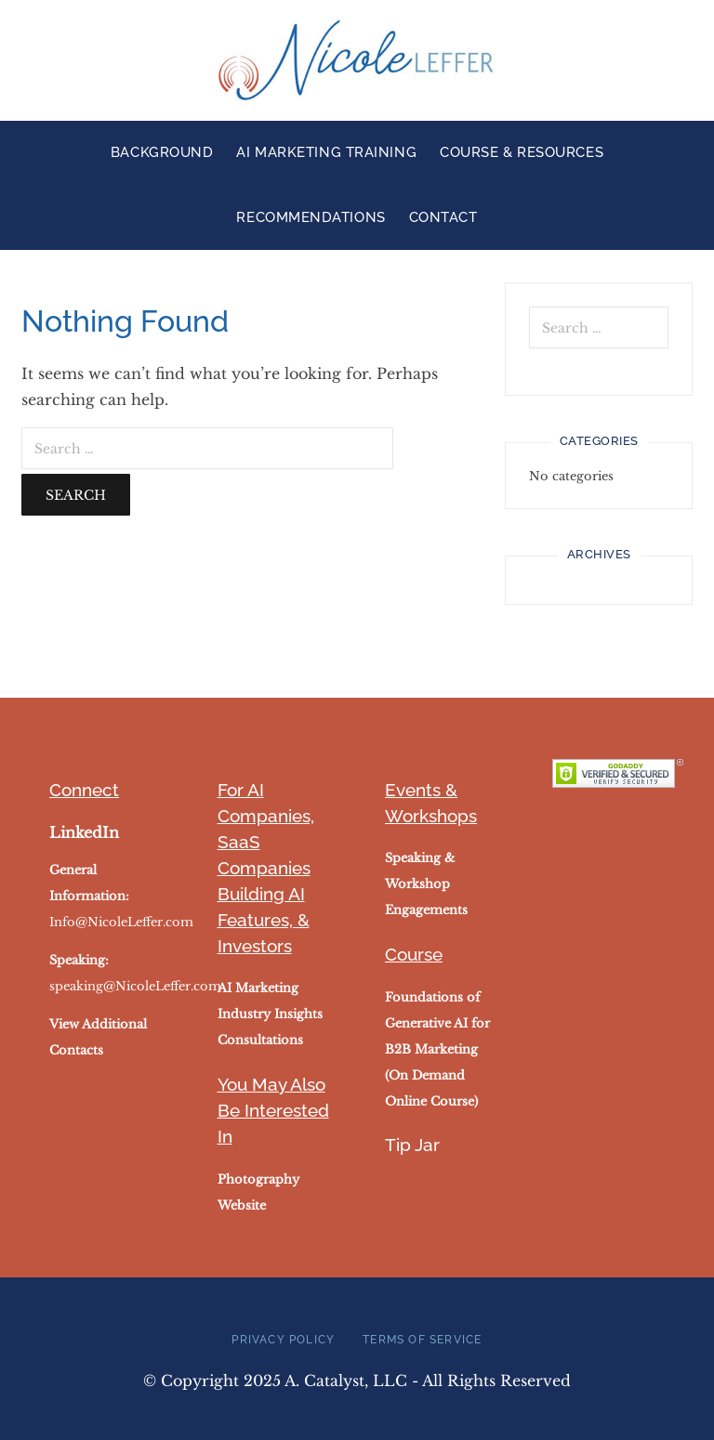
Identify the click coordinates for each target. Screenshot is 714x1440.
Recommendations (310, 217)
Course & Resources (521, 152)
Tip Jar (412, 1144)
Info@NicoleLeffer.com (121, 922)
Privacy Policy (283, 1339)
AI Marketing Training (326, 152)
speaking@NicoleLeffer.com (135, 986)
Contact (443, 217)
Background (162, 152)
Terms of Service (422, 1339)
